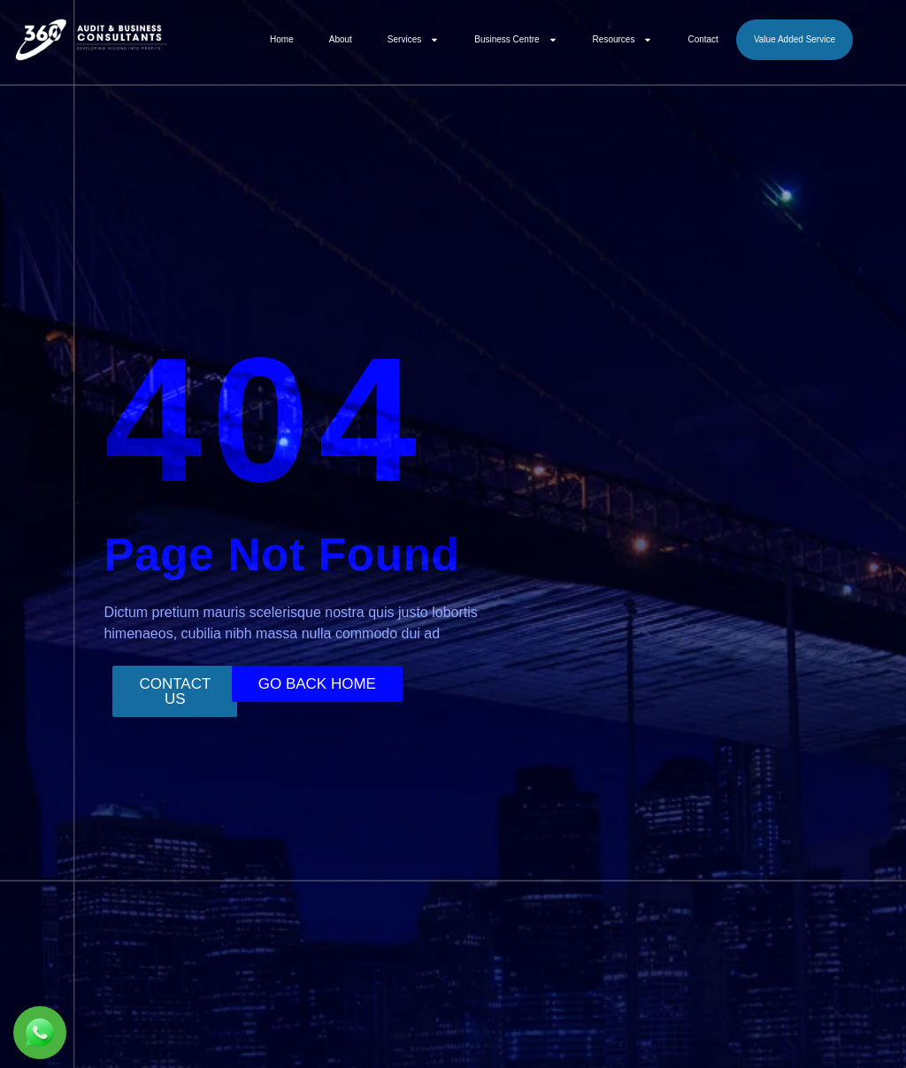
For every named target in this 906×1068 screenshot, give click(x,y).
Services (413, 40)
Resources (623, 40)
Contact (702, 39)
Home (282, 39)
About (340, 39)
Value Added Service (794, 39)
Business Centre (515, 40)
